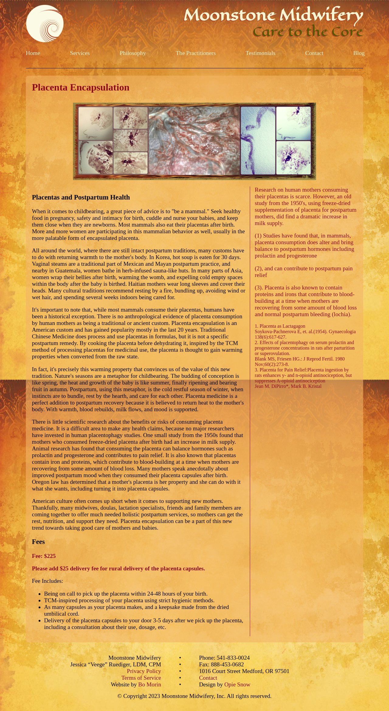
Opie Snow (237, 684)
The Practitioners (196, 53)
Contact (314, 53)
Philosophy (133, 53)
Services (80, 53)
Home (33, 53)
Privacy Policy (144, 671)
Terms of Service (141, 678)
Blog (359, 53)
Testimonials (260, 53)
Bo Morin (149, 684)
